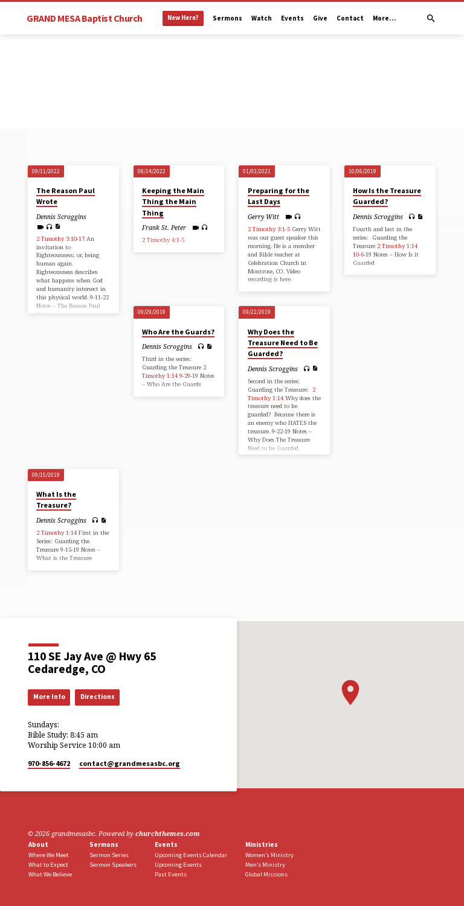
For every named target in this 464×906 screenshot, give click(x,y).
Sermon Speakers (113, 865)
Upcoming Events (178, 865)
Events (292, 18)
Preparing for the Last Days (278, 196)
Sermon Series (109, 855)
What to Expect (48, 865)
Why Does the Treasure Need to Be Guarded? (283, 342)
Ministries (261, 844)
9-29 (184, 376)
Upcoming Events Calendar (191, 855)
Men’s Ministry (265, 865)
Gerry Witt (263, 216)
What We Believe (50, 874)
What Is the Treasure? (56, 499)
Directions (97, 696)
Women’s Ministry (269, 855)
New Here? (183, 18)
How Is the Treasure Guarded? (387, 196)
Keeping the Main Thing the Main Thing (173, 201)
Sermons (227, 18)
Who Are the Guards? (178, 331)
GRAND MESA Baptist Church (85, 18)
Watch (261, 18)
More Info (49, 696)
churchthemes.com (167, 833)
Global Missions (266, 874)
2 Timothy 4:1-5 (163, 240)
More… (384, 18)
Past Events (171, 874)
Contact (350, 18)
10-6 (358, 254)
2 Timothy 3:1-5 (269, 229)
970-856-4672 (49, 763)
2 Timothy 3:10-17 (60, 239)
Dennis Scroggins (61, 216)
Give (320, 18)
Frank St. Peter (164, 227)
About (38, 844)
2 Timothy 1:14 (397, 246)
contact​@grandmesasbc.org (129, 763)
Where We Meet (48, 855)
